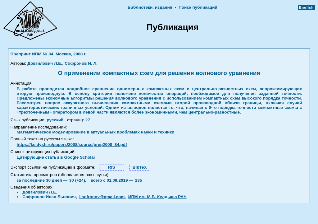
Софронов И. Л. (81, 63)
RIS (111, 167)
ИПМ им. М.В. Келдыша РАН (157, 196)
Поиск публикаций (198, 7)
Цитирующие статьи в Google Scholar (56, 157)
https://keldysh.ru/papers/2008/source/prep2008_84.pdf (72, 144)
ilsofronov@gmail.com (102, 196)
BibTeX (140, 167)
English (306, 7)
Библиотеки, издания (150, 7)
